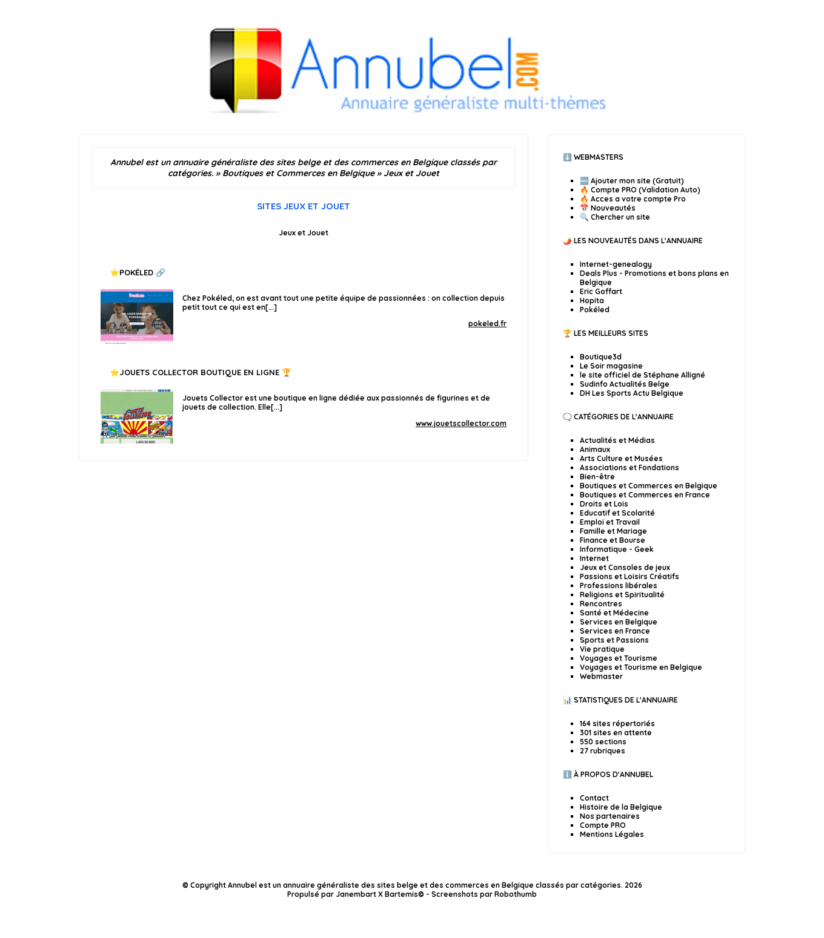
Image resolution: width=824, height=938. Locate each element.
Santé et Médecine (614, 612)
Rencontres (601, 603)
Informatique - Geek (617, 549)
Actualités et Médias (617, 440)
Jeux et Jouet (303, 232)
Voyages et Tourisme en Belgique (641, 667)
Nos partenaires (610, 816)
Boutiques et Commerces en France (645, 494)
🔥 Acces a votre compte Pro (633, 198)
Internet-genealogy (616, 264)
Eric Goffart (601, 291)
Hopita (592, 300)
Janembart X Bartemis (377, 894)
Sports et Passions (614, 639)
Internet (594, 558)
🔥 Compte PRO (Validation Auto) (640, 189)
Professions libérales (618, 585)
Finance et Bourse (612, 540)
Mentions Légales (612, 834)
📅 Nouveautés (608, 207)
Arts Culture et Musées (621, 458)
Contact (594, 797)
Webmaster (601, 676)
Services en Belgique (618, 621)
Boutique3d (601, 356)
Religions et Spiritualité (622, 594)
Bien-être (597, 476)
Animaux (595, 449)
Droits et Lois (604, 503)
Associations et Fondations (629, 467)
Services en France (615, 630)
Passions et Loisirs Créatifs (629, 576)
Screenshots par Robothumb (484, 894)
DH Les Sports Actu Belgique (631, 393)
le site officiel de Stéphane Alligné (642, 374)
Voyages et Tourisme (618, 658)
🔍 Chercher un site (615, 216)
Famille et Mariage (613, 531)
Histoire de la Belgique (621, 807)
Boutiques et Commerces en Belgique (648, 485)
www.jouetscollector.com (461, 423)
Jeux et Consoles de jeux (625, 567)
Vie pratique (602, 649)
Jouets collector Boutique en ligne (199, 372)
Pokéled (136, 272)
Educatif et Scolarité (617, 512)
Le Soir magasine (611, 365)
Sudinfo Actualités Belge (625, 384)
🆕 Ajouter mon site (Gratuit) (632, 180)
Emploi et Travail (610, 521)
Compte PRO (603, 825)
